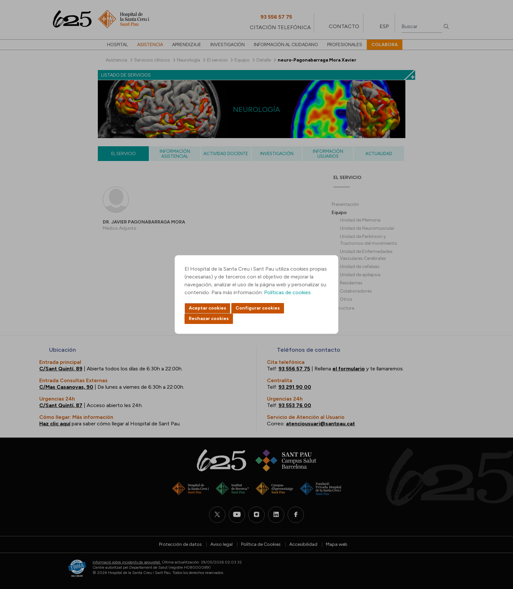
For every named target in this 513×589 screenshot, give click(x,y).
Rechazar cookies (209, 318)
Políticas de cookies (287, 292)
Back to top (496, 548)
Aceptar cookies (207, 308)
